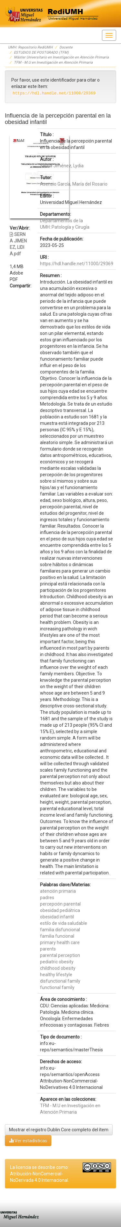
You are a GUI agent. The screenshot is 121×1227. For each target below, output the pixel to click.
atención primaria (58, 891)
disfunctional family (60, 981)
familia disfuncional (60, 929)
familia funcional (57, 936)
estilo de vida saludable (63, 923)
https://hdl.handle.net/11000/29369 (76, 263)
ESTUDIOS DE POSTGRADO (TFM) (41, 52)
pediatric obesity (57, 961)
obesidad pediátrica (60, 910)
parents (48, 948)
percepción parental (60, 904)
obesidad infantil (57, 916)
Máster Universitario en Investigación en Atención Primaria (61, 57)
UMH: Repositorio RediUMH (30, 47)
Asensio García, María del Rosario (73, 184)
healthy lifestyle (56, 974)
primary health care (60, 942)
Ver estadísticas (28, 1140)
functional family (57, 987)
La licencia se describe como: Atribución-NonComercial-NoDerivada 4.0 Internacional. (39, 1174)
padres (47, 897)
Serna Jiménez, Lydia (62, 165)
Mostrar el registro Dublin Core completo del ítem (58, 1129)
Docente (66, 47)
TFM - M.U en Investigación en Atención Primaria (53, 62)
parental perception (60, 955)
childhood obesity (58, 968)
